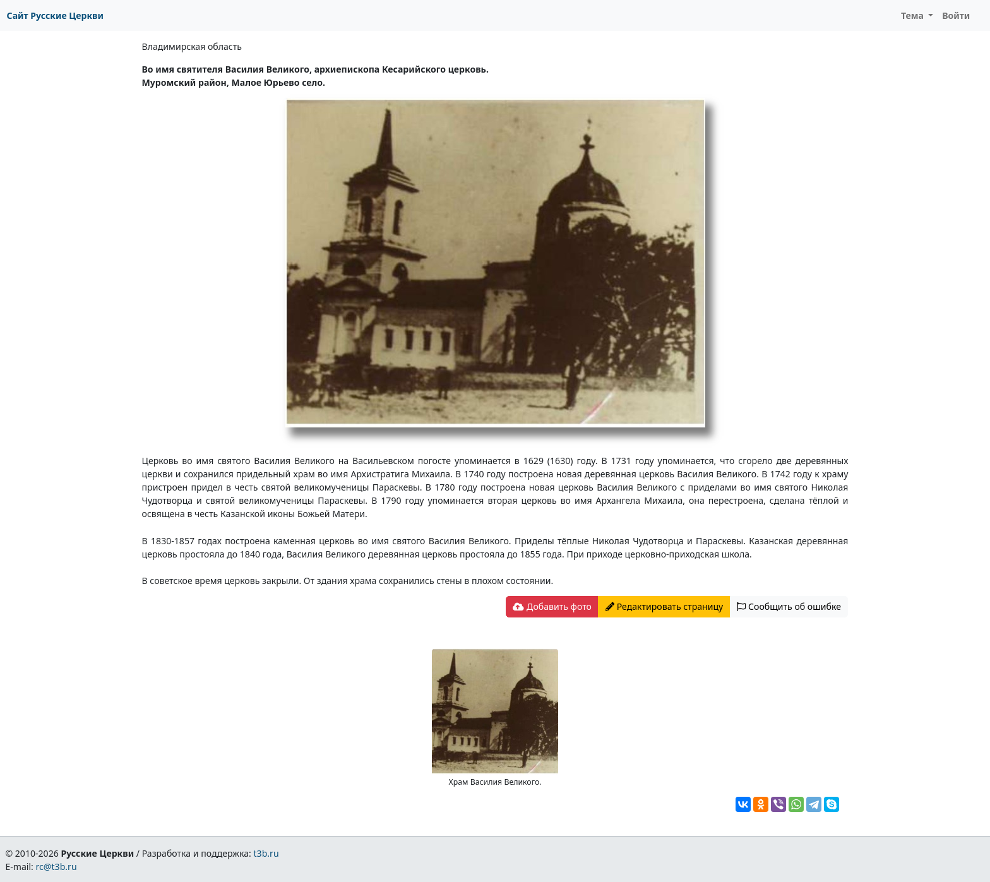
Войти (956, 15)
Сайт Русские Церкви (55, 15)
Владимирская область (192, 46)
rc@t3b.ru (56, 867)
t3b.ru (266, 853)
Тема (913, 15)
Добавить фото (552, 606)
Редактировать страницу (664, 606)
